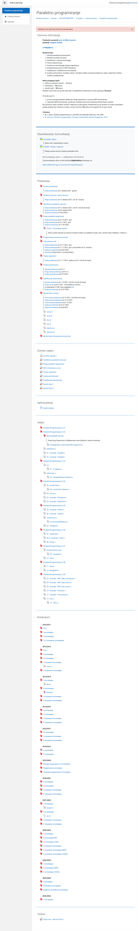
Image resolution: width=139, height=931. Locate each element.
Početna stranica (42, 18)
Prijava (134, 3)
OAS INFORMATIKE (66, 18)
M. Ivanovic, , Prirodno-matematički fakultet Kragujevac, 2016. (76, 117)
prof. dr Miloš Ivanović (67, 40)
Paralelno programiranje (108, 18)
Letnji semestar (91, 18)
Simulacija (48, 252)
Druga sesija (49, 285)
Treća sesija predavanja (53, 303)
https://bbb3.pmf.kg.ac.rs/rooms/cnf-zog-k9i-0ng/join (63, 165)
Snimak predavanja (51, 269)
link (72, 287)
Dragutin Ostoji (56, 43)
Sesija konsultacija (51, 213)
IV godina (79, 18)
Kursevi (54, 18)
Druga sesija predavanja (53, 272)
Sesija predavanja (51, 191)
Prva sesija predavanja (53, 298)
